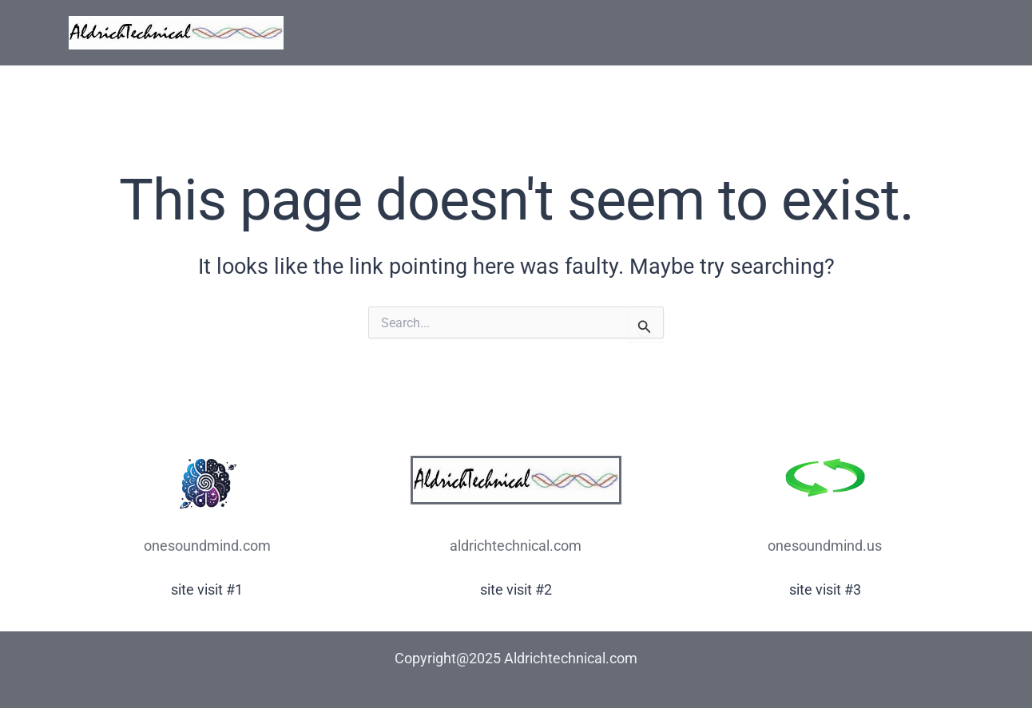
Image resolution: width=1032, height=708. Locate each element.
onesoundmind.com (207, 545)
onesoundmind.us (825, 545)
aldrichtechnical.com (515, 545)
